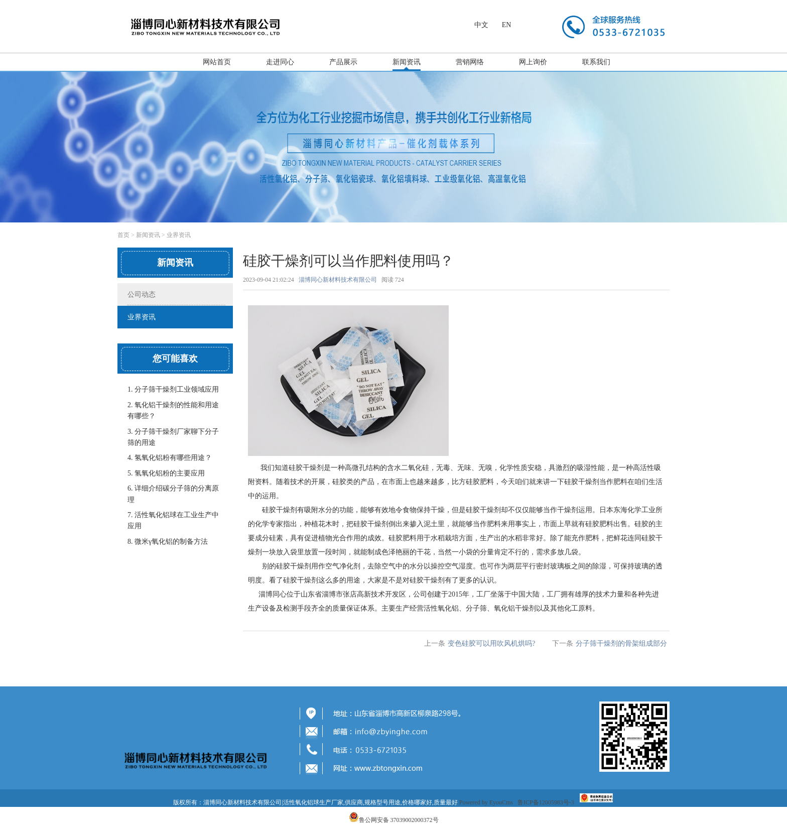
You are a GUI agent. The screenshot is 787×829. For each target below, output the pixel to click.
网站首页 (217, 62)
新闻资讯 (406, 62)
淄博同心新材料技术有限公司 (338, 279)
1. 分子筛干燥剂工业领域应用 (173, 389)
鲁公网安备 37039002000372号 (399, 819)
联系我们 (596, 62)
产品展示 (343, 62)
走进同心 (280, 62)
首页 (123, 235)
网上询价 (533, 62)
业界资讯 (179, 235)
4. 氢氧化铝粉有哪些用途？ (169, 457)
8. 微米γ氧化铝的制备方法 (167, 541)
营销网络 (470, 62)
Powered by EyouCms (485, 802)
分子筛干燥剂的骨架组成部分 (621, 643)
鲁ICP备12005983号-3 (545, 802)
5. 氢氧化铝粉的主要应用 (166, 473)
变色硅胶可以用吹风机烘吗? (491, 643)
